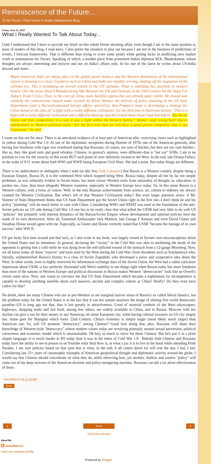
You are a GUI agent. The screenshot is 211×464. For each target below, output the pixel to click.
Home (99, 426)
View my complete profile (17, 451)
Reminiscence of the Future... (48, 12)
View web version (98, 434)
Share (9, 385)
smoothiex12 (14, 446)
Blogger (107, 460)
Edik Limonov (110, 171)
